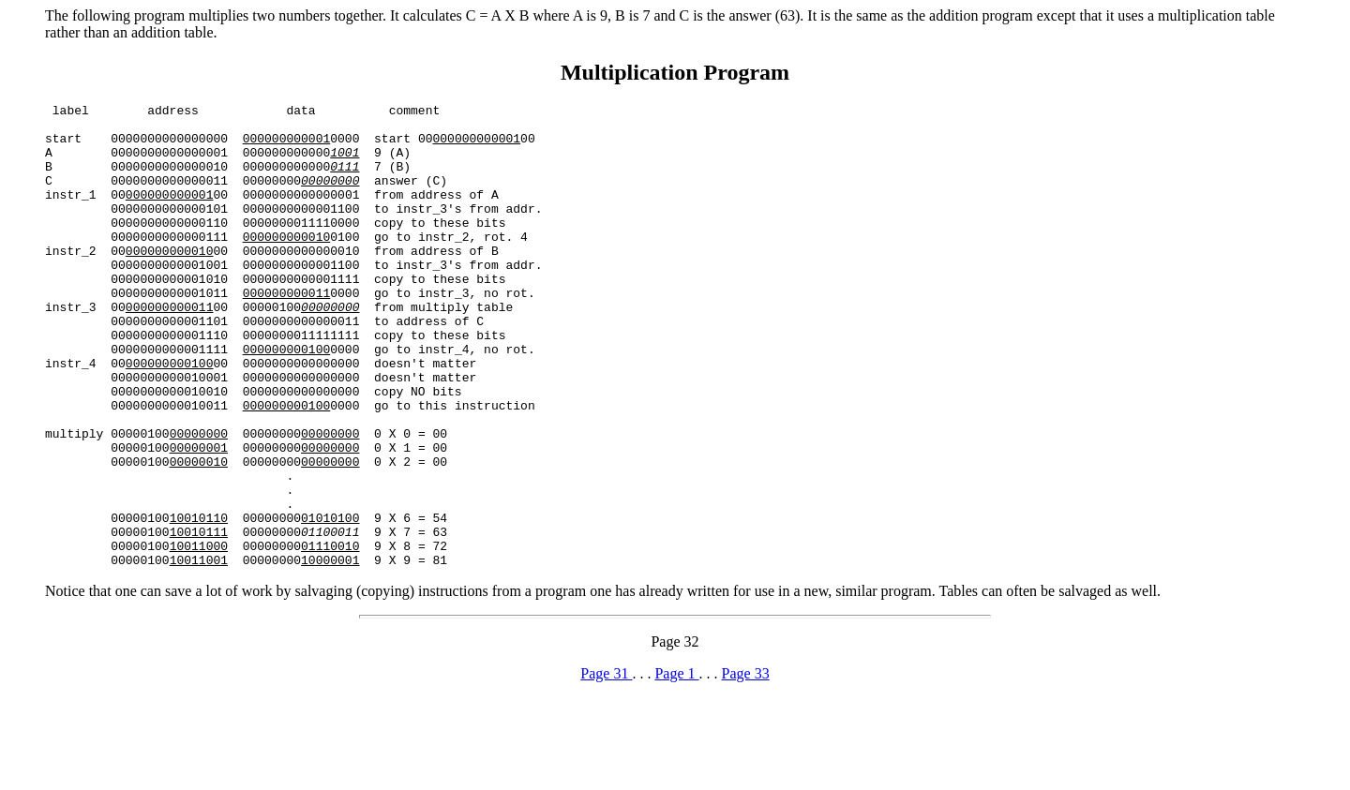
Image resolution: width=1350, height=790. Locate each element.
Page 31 (606, 766)
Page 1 (676, 766)
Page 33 (746, 766)
